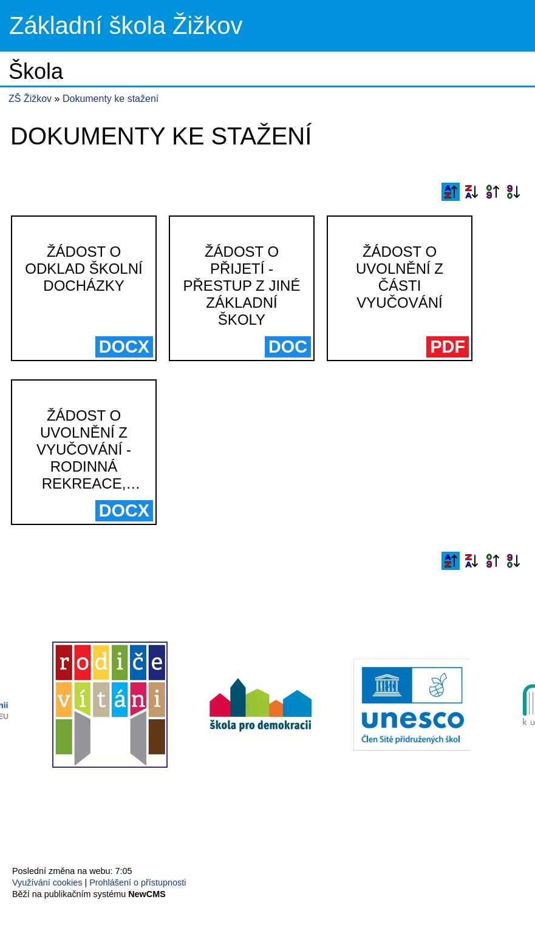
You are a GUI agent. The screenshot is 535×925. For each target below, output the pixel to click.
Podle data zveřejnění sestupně (513, 192)
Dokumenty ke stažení (110, 98)
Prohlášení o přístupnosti (137, 882)
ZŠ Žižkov (30, 98)
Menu (510, 26)
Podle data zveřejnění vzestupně (492, 192)
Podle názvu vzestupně (450, 192)
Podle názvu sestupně (471, 192)
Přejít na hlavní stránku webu (267, 26)
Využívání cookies (47, 882)
